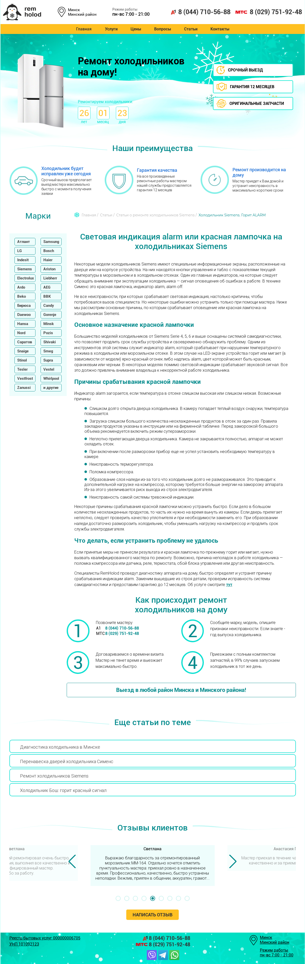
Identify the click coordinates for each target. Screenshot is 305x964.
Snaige (23, 351)
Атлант (23, 241)
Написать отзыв (152, 914)
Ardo (21, 287)
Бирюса (24, 305)
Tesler (22, 369)
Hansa (22, 324)
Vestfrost (25, 378)
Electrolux (25, 278)
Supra (48, 360)
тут (229, 584)
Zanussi (24, 387)
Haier (47, 260)
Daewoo (24, 314)
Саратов (24, 342)
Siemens (24, 269)
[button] (118, 898)
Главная (82, 29)
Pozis (48, 333)
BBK (47, 296)
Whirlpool (51, 378)
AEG (46, 287)
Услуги (109, 29)
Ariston (49, 269)
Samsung (51, 241)
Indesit (23, 260)
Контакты (221, 29)
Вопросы (162, 29)
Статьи (191, 29)
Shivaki (49, 342)
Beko (21, 296)
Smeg (48, 351)
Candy (48, 305)
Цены (135, 29)
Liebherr (50, 278)
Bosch (48, 251)
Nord (21, 333)
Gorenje (49, 314)
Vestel (48, 369)
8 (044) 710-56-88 (200, 12)
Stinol (22, 360)
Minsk (48, 324)
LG (19, 251)
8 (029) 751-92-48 (269, 12)
